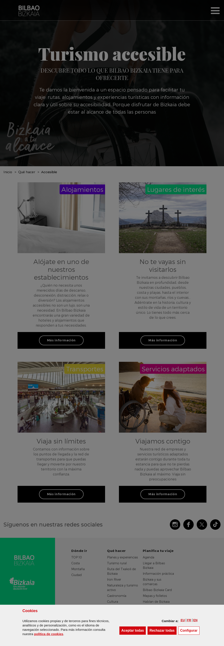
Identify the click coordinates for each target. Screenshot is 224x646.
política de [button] (48, 634)
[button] (183, 620)
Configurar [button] (190, 630)
